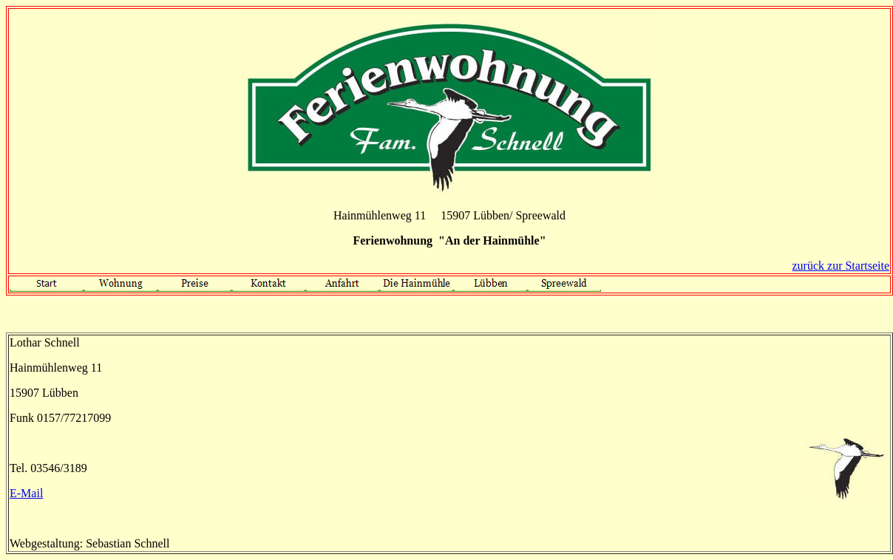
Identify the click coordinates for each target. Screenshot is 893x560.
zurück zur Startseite (841, 265)
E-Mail (26, 493)
